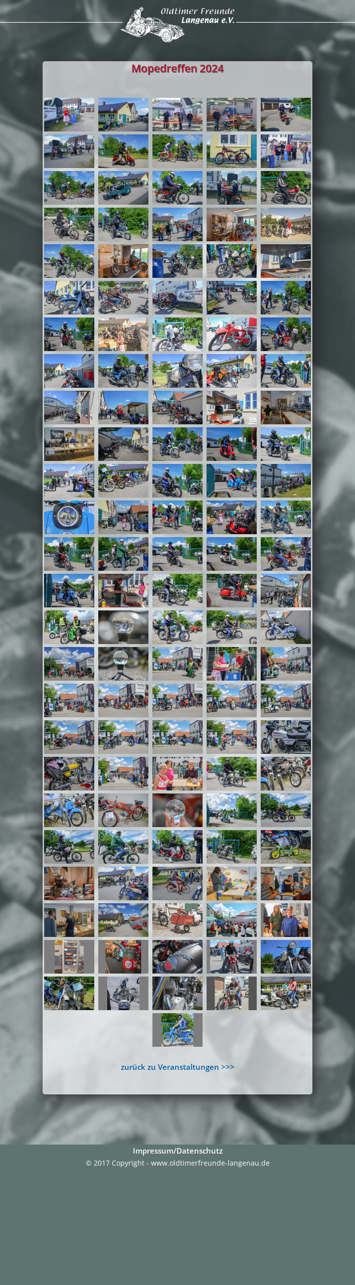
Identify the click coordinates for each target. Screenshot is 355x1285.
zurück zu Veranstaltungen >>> (178, 1067)
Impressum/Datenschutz (178, 1151)
